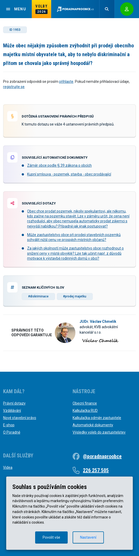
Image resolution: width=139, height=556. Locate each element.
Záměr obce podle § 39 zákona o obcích (59, 165)
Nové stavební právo (19, 418)
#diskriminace (38, 296)
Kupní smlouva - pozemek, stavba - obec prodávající (69, 174)
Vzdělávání (12, 410)
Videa (7, 467)
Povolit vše (51, 537)
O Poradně (11, 432)
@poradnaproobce (102, 456)
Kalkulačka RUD (85, 410)
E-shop (8, 425)
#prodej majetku (74, 296)
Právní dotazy (14, 403)
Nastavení (88, 537)
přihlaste (66, 81)
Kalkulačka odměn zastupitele (97, 418)
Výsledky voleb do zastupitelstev (99, 432)
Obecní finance (85, 403)
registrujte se (14, 87)
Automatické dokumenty (93, 425)
